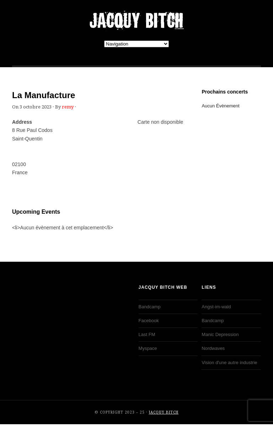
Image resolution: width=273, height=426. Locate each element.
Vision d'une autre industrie (229, 362)
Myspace (148, 348)
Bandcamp (150, 306)
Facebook (149, 320)
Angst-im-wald (216, 306)
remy (68, 107)
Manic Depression (220, 334)
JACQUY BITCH (137, 20)
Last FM (147, 334)
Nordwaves (213, 348)
